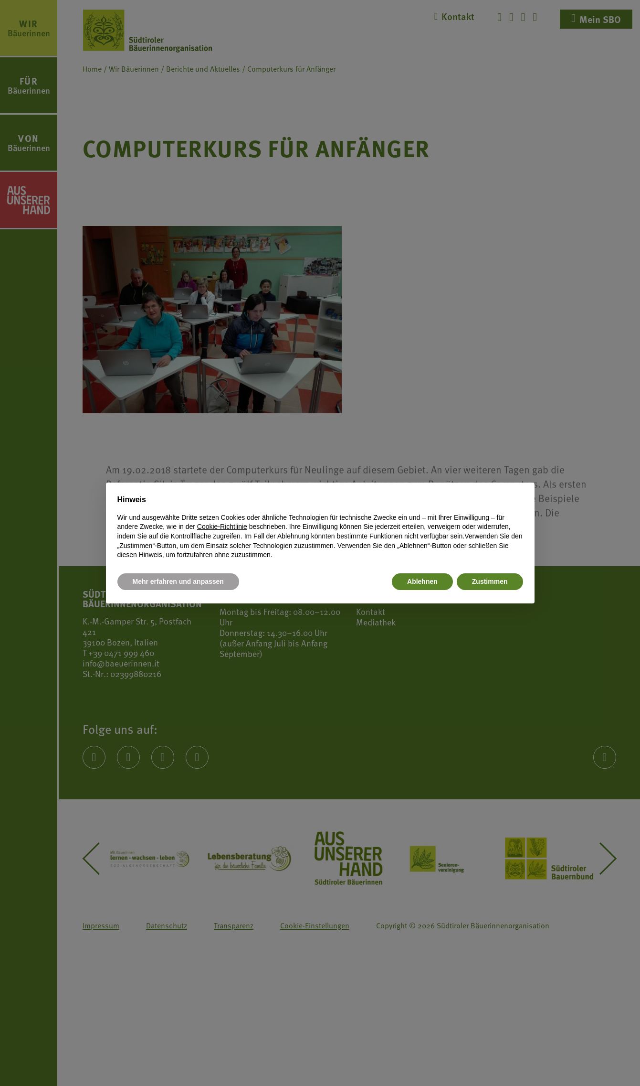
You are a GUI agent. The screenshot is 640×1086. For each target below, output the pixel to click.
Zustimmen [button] (490, 581)
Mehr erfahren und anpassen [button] (178, 581)
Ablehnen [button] (422, 581)
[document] (320, 527)
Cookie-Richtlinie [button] (222, 526)
